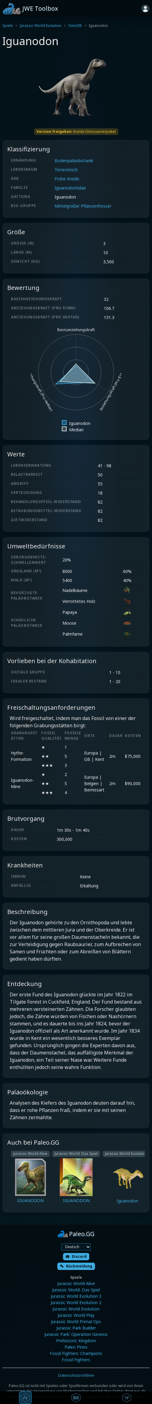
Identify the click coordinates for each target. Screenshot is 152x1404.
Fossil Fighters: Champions (76, 1353)
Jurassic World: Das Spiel (76, 1290)
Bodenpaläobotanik (74, 160)
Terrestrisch (66, 170)
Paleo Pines (76, 1347)
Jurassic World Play (76, 1315)
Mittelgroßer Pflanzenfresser (83, 206)
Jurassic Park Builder (76, 1328)
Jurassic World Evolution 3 (76, 1296)
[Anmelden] (145, 8)
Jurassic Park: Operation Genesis (76, 1334)
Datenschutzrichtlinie (76, 1375)
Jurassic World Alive (76, 1283)
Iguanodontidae (70, 188)
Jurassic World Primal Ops (76, 1321)
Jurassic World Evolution (41, 25)
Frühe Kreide (67, 179)
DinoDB (75, 25)
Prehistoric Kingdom (76, 1340)
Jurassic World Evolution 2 (76, 1302)
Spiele (7, 25)
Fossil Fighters (76, 1360)
